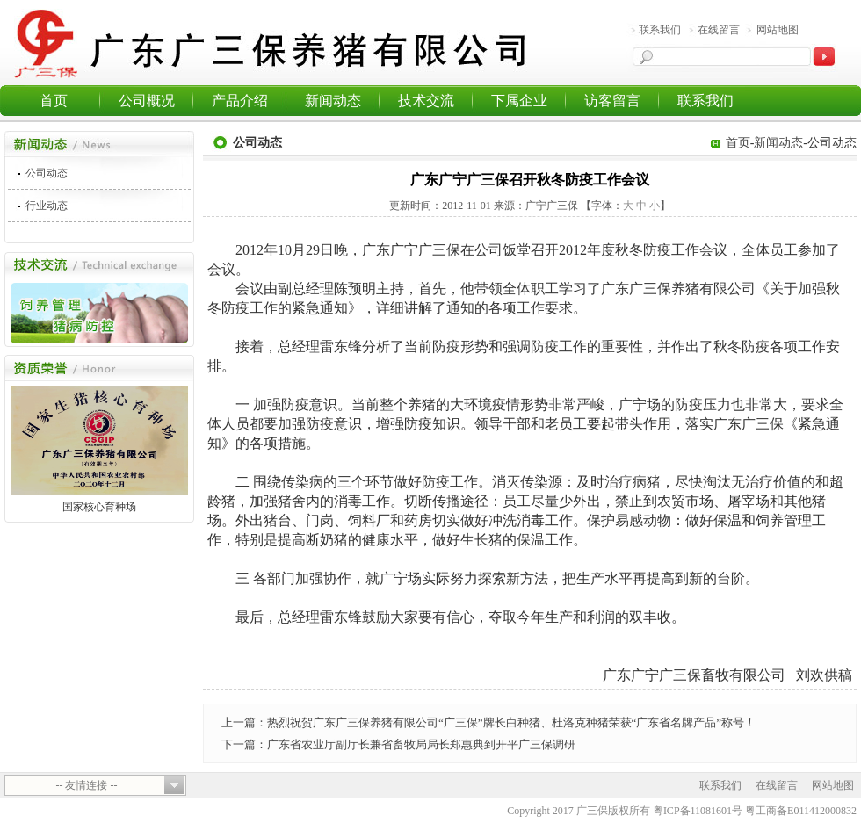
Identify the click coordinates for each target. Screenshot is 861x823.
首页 (54, 100)
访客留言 (612, 100)
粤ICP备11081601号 (697, 811)
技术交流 (426, 100)
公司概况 (147, 100)
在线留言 (719, 30)
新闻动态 (333, 100)
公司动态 (46, 173)
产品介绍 (240, 100)
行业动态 (46, 205)
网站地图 (777, 30)
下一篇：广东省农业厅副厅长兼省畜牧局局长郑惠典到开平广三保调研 (398, 744)
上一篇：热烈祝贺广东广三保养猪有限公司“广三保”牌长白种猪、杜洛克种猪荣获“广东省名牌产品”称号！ (488, 722)
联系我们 (660, 30)
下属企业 (519, 100)
